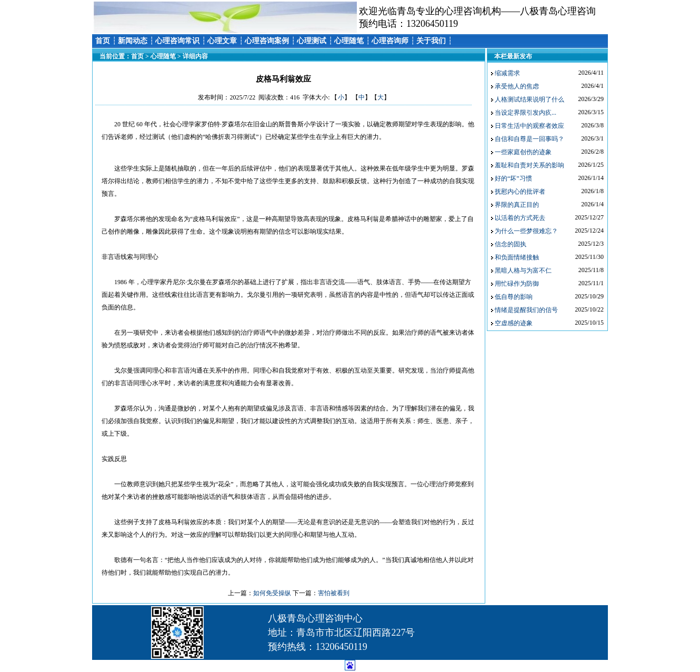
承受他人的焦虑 (517, 86)
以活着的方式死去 (520, 218)
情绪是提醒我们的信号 (526, 310)
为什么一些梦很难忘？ (526, 231)
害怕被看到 (333, 593)
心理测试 (311, 41)
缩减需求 (507, 73)
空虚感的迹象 (514, 323)
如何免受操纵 (272, 593)
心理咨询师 (390, 41)
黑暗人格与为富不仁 (523, 270)
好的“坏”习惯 (513, 178)
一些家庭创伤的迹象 (523, 152)
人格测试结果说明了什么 (529, 99)
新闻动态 (132, 41)
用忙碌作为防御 (517, 283)
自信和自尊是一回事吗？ (529, 139)
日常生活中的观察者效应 (529, 125)
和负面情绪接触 (517, 257)
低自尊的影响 (514, 296)
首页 (102, 41)
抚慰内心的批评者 (520, 191)
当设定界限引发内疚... (525, 112)
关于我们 (431, 41)
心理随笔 (349, 41)
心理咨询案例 (267, 41)
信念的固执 (510, 244)
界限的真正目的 (517, 204)
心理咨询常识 (177, 41)
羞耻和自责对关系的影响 (529, 165)
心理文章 (222, 41)
